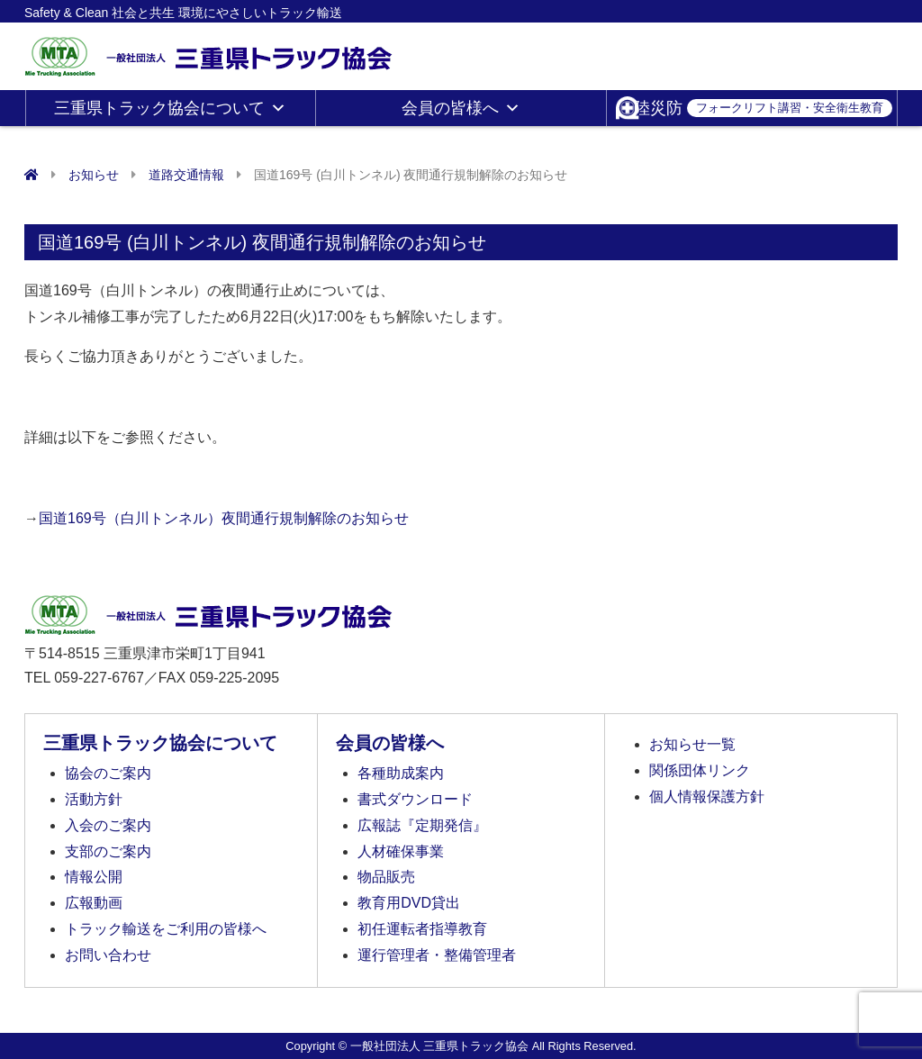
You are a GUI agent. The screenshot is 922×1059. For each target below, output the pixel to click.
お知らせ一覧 (692, 744)
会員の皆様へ (461, 108)
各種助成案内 (400, 773)
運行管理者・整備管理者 (436, 955)
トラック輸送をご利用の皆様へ (166, 929)
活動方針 (93, 799)
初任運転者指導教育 (422, 929)
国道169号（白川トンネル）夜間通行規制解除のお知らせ (224, 518)
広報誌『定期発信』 (422, 825)
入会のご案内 (108, 825)
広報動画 (93, 902)
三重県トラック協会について (170, 108)
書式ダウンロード (415, 799)
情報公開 (93, 876)
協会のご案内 (108, 773)
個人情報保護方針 (706, 796)
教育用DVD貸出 (408, 902)
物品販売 (386, 876)
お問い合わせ (108, 955)
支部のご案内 (108, 851)
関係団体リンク (699, 770)
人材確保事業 (400, 851)
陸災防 (763, 108)
